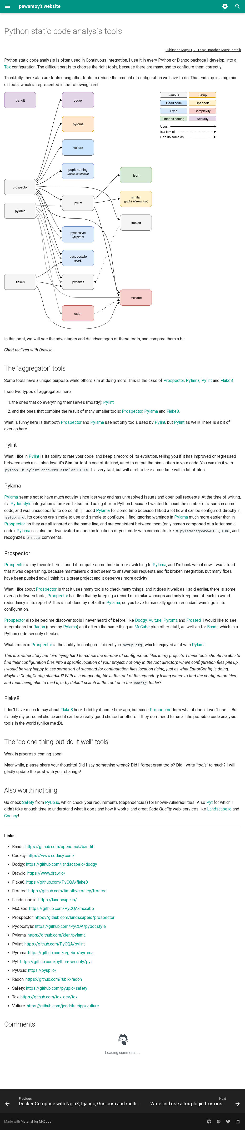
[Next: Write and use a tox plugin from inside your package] (194, 1102)
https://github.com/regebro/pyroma (60, 952)
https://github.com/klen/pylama (57, 935)
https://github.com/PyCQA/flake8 (57, 882)
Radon (39, 626)
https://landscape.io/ (57, 899)
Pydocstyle (21, 503)
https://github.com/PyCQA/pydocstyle (70, 926)
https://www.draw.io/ (46, 873)
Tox (7, 66)
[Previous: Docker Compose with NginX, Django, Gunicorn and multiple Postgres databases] (73, 1102)
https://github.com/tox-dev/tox (49, 996)
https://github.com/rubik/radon (54, 979)
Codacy (11, 815)
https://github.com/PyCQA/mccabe (61, 908)
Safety (28, 802)
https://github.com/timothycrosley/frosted (67, 890)
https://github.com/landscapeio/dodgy (61, 864)
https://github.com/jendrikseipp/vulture (63, 1005)
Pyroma (170, 620)
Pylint (206, 380)
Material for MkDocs (36, 1121)
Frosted (193, 620)
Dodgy (141, 620)
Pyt (209, 802)
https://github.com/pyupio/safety (56, 988)
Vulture (155, 620)
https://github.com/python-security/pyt (56, 961)
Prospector (173, 380)
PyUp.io (52, 802)
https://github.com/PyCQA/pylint (54, 944)
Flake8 (227, 380)
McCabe (142, 626)
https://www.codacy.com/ (51, 855)
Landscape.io (219, 809)
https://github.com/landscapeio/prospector (74, 917)
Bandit (213, 626)
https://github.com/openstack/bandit (59, 846)
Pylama (192, 380)
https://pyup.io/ (42, 970)
